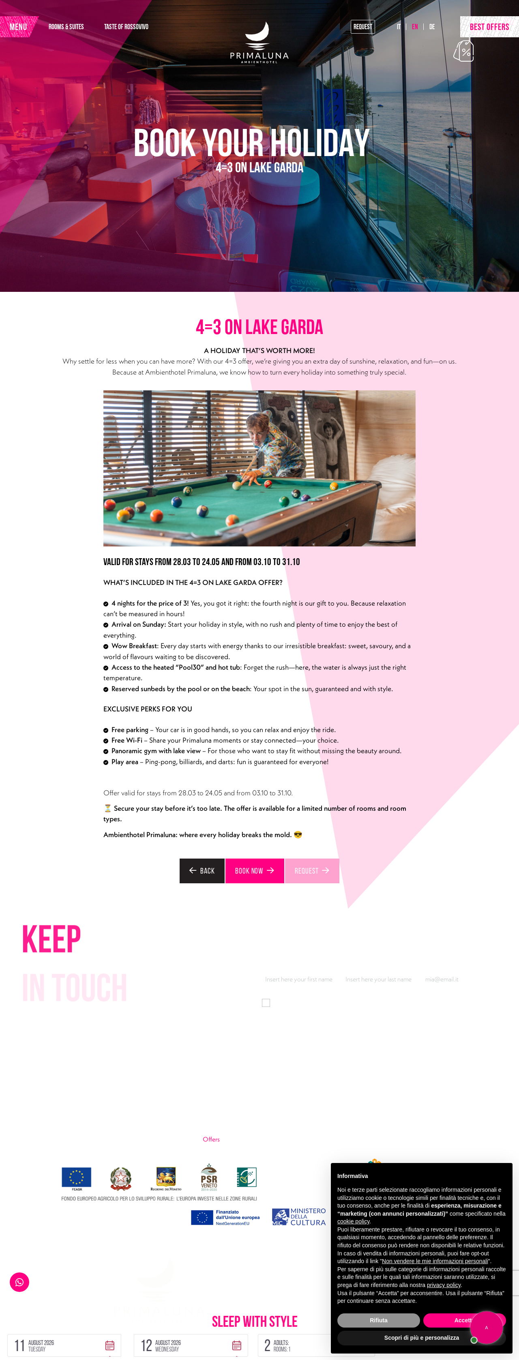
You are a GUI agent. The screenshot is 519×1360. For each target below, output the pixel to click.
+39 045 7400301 (62, 1113)
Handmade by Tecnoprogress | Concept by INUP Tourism (98, 1347)
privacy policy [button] (444, 1285)
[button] (120, 1313)
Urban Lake (217, 1126)
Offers (231, 1138)
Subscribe (478, 1030)
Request (359, 28)
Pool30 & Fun (353, 1100)
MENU (22, 29)
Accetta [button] (465, 1320)
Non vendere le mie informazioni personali (435, 1261)
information (364, 1002)
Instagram (112, 1139)
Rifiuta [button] (379, 1320)
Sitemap (129, 1331)
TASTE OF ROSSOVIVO (138, 28)
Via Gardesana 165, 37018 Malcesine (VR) (93, 1100)
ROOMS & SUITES (78, 28)
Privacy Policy (38, 1331)
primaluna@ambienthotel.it (74, 1126)
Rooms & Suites (223, 1100)
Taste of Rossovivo (227, 1113)
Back (196, 870)
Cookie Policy (87, 1331)
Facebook (82, 1139)
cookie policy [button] (353, 1221)
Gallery (344, 1139)
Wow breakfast (354, 1126)
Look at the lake (355, 1113)
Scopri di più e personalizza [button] (421, 1337)
